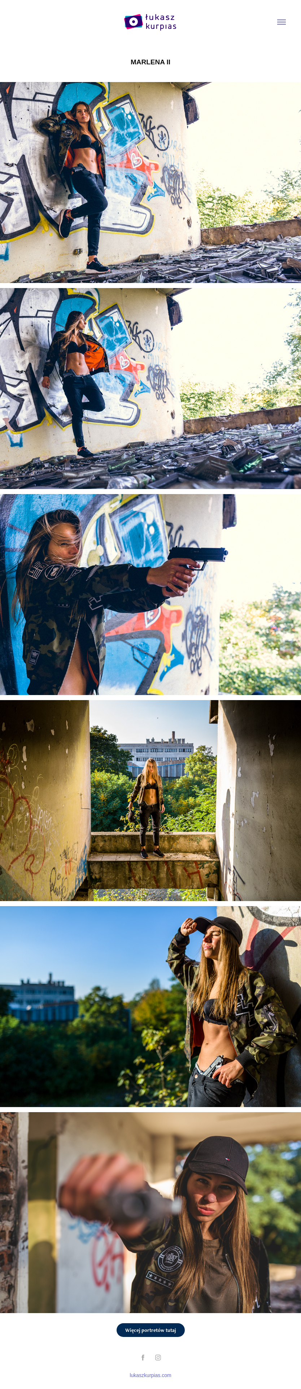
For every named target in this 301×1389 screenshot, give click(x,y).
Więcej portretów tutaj (150, 1330)
